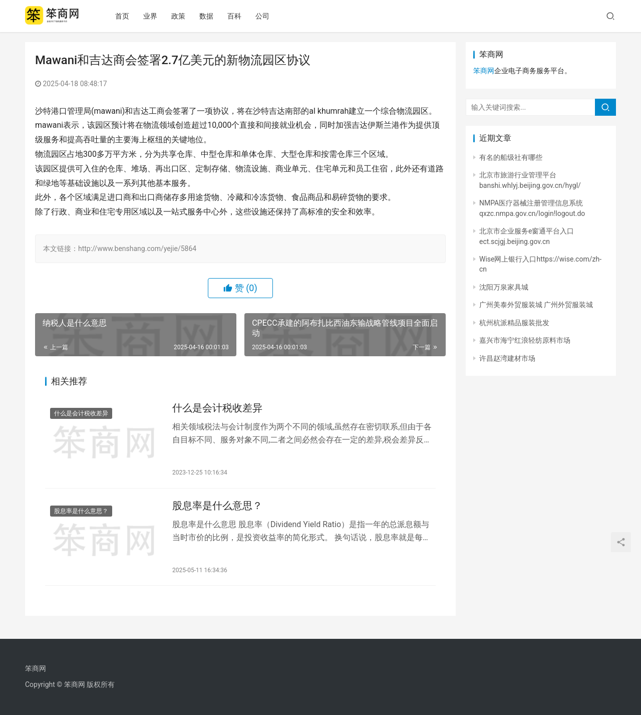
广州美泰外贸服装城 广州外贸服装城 (536, 305)
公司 (269, 16)
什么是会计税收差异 (81, 414)
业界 (157, 16)
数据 (213, 16)
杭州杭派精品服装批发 (514, 323)
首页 (129, 16)
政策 (185, 16)
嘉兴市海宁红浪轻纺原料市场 (524, 340)
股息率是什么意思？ (81, 513)
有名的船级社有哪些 (510, 157)
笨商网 (483, 71)
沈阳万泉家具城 (503, 287)
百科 (241, 16)
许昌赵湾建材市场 (507, 358)
